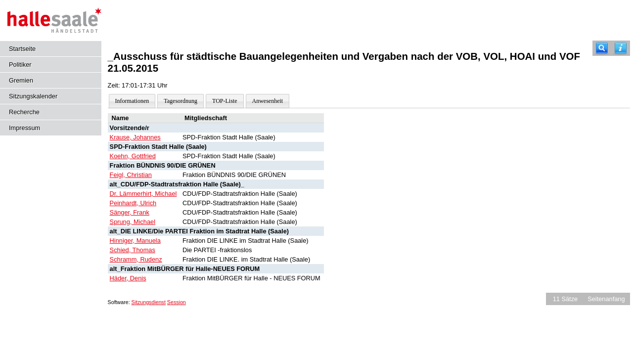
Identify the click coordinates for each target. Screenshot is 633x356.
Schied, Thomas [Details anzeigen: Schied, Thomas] (132, 250)
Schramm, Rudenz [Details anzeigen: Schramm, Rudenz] (136, 259)
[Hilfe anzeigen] (620, 48)
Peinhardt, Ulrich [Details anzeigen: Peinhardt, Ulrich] (133, 203)
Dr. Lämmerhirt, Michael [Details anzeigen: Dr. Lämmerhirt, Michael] (143, 193)
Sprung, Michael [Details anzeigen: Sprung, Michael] (132, 221)
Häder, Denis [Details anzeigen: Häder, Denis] (128, 278)
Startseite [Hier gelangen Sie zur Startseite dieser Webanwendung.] (22, 48)
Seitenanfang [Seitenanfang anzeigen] (606, 299)
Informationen (132, 100)
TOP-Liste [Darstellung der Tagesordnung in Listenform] (224, 100)
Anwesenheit (267, 100)
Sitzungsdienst (149, 302)
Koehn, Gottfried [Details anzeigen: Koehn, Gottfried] (133, 156)
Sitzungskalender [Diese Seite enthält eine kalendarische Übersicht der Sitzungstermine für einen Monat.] (33, 96)
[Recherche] (601, 48)
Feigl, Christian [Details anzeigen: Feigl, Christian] (131, 174)
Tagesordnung (180, 100)
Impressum (24, 128)
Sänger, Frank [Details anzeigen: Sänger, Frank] (129, 212)
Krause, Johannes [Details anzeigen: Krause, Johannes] (135, 137)
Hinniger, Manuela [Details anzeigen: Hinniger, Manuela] (135, 240)
